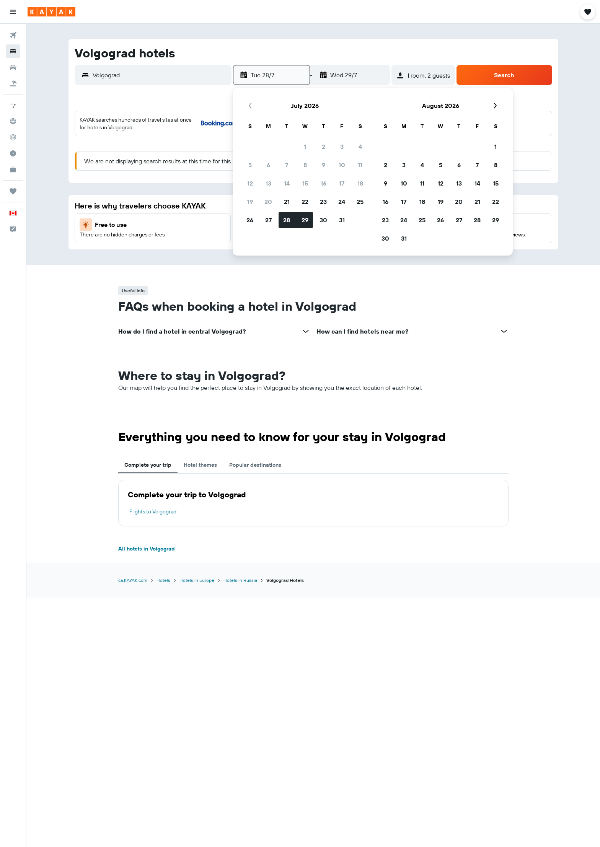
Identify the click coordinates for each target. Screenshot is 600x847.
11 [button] (360, 165)
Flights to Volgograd (152, 511)
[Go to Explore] (13, 121)
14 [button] (287, 183)
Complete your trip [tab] (147, 464)
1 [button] (305, 146)
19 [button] (250, 201)
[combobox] (160, 75)
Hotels (163, 580)
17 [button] (341, 183)
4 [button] (360, 146)
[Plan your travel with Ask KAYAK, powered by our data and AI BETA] (13, 105)
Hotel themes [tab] (200, 464)
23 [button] (323, 201)
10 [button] (342, 165)
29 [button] (305, 220)
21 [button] (287, 201)
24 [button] (341, 201)
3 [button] (342, 146)
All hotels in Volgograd (146, 548)
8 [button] (305, 165)
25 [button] (360, 201)
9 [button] (323, 165)
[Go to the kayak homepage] (51, 11)
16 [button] (323, 183)
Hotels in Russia (240, 580)
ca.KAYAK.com (132, 580)
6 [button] (268, 165)
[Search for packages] (13, 83)
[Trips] (13, 191)
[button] (13, 11)
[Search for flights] (13, 35)
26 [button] (249, 220)
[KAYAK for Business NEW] (13, 169)
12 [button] (250, 183)
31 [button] (342, 220)
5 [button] (250, 165)
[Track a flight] (13, 137)
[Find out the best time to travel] (13, 153)
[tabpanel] (313, 503)
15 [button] (305, 183)
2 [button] (323, 146)
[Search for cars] (13, 67)
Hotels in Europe (196, 580)
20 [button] (268, 201)
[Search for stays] (13, 51)
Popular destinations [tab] (255, 464)
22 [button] (305, 201)
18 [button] (360, 183)
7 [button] (286, 165)
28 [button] (286, 220)
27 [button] (268, 220)
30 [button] (323, 220)
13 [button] (268, 183)
